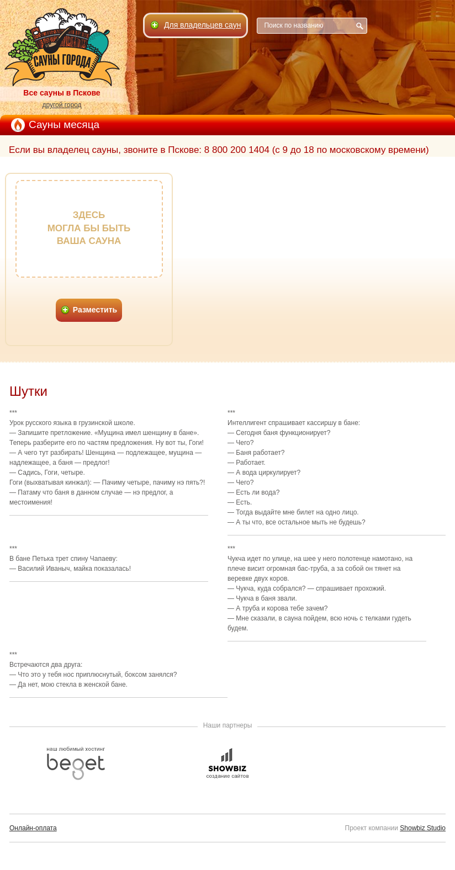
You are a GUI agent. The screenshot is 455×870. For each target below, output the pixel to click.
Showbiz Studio (423, 828)
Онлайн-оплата (33, 828)
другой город (61, 105)
